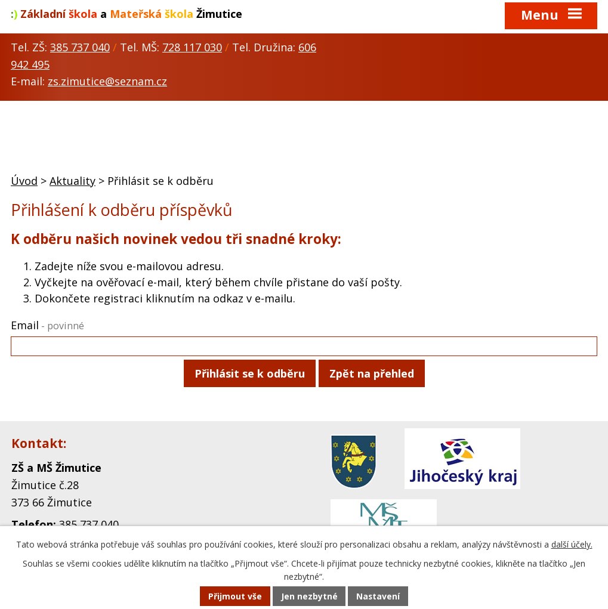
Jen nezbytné (308, 596)
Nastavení (378, 596)
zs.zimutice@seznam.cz (107, 81)
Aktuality (72, 181)
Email (47, 325)
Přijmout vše (234, 596)
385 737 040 (80, 47)
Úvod (24, 181)
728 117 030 (192, 47)
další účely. (571, 545)
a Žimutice (126, 14)
